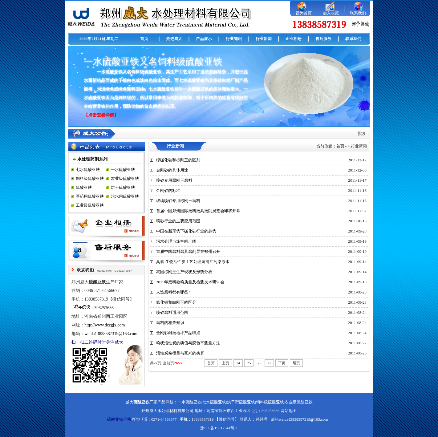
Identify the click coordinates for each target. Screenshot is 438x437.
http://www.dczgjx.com (104, 325)
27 (269, 363)
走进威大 (174, 38)
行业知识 (234, 38)
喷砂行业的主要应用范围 (178, 221)
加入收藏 (331, 13)
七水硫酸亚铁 (88, 169)
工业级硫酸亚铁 (90, 205)
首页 (144, 38)
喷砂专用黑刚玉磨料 (174, 180)
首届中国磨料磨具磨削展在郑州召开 (188, 251)
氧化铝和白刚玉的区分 (176, 302)
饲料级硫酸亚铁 (90, 178)
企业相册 (294, 38)
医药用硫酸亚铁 (90, 196)
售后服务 (323, 38)
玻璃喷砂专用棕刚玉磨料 (178, 200)
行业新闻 (264, 38)
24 (238, 363)
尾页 (296, 363)
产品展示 (204, 38)
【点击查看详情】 (101, 115)
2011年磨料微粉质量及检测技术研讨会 (190, 282)
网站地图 (289, 410)
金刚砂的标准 (168, 190)
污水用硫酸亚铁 (125, 196)
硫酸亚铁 (84, 187)
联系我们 (358, 13)
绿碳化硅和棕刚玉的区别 (178, 160)
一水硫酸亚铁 (123, 169)
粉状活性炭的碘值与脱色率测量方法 (188, 343)
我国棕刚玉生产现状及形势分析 (184, 271)
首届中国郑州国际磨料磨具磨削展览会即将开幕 (198, 210)
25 (249, 363)
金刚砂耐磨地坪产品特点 (178, 332)
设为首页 (304, 13)
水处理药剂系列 (92, 159)
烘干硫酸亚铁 (123, 187)
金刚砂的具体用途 (172, 170)
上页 (225, 363)
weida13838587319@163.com (110, 333)
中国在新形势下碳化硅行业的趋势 (186, 231)
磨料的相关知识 (170, 322)
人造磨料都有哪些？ (174, 292)
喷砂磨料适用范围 (172, 312)
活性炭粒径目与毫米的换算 (180, 353)
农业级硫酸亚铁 (125, 178)
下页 (282, 363)
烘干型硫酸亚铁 (241, 402)
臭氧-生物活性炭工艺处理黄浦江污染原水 (192, 261)
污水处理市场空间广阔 (176, 241)
